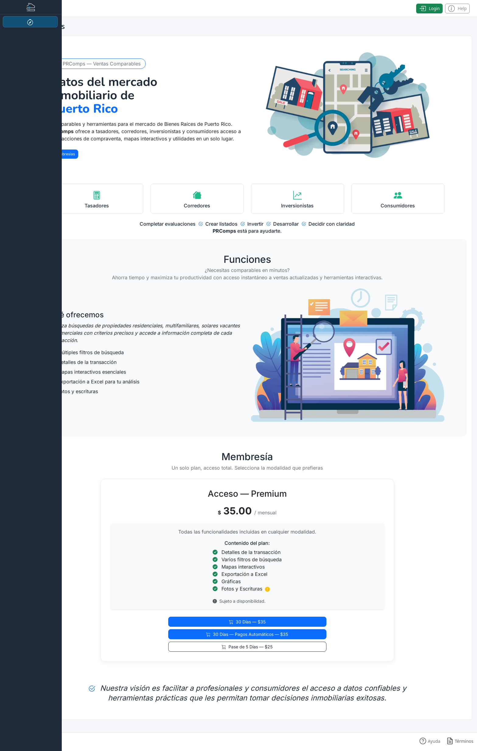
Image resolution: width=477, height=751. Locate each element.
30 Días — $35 (247, 622)
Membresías (64, 154)
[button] (429, 741)
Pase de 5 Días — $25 (247, 646)
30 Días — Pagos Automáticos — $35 (247, 634)
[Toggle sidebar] (31, 8)
